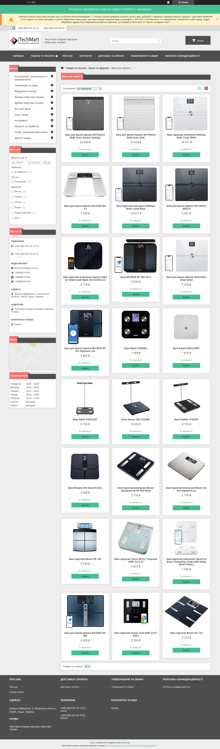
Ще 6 (17, 218)
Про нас (67, 56)
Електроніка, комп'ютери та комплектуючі (31, 78)
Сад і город (21, 114)
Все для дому (23, 108)
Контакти (86, 56)
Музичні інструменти (27, 126)
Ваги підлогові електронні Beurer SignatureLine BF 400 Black (136, 489)
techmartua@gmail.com (26, 268)
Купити (85, 155)
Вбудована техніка (26, 91)
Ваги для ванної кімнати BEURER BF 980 (85, 634)
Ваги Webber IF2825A (186, 419)
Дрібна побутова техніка (29, 102)
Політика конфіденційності (182, 56)
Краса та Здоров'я (99, 68)
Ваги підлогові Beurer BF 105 (85, 559)
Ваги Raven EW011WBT (186, 348)
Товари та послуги (43, 56)
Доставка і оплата (69, 687)
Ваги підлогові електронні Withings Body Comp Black (136, 207)
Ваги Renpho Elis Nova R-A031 (85, 487)
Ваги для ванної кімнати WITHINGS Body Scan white (136, 136)
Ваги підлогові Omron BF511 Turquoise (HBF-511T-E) (135, 560)
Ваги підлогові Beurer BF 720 (186, 633)
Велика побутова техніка (29, 97)
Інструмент (21, 120)
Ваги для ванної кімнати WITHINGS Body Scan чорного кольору (85, 136)
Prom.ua (126, 742)
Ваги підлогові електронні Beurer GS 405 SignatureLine (186, 489)
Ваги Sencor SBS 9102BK (136, 419)
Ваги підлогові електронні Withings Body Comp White (186, 136)
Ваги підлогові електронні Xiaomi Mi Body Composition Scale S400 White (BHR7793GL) (186, 562)
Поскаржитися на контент (119, 746)
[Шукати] (159, 41)
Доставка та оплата (111, 56)
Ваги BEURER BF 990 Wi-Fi (135, 277)
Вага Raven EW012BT (85, 419)
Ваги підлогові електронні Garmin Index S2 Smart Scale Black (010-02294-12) (85, 278)
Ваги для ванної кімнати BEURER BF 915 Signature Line (85, 349)
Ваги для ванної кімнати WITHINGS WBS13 (186, 207)
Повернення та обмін (144, 56)
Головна (18, 56)
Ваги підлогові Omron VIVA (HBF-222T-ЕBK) (135, 634)
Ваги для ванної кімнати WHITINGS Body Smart (186, 278)
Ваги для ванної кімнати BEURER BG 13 (85, 207)
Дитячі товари (23, 137)
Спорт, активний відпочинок (31, 132)
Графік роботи (16, 692)
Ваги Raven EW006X (135, 348)
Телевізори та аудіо (26, 85)
